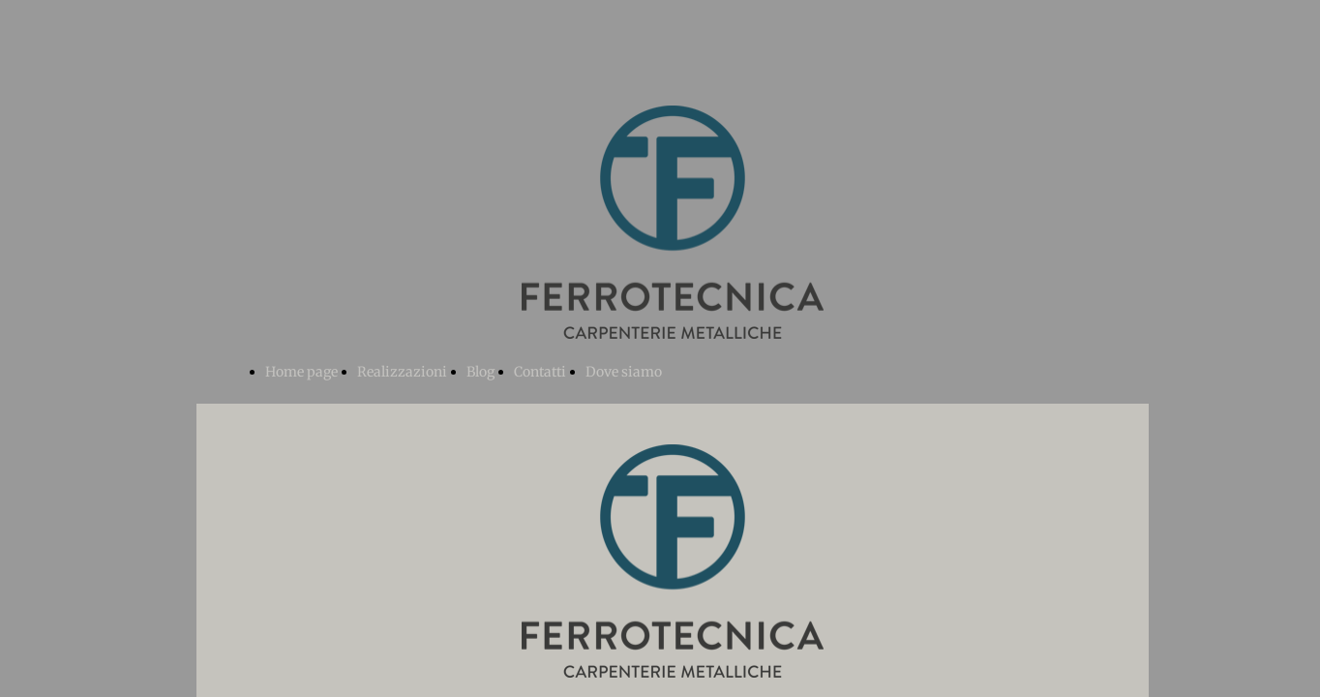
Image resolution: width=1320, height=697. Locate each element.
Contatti (540, 371)
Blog (480, 371)
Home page (301, 371)
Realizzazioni (402, 371)
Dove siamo (623, 371)
